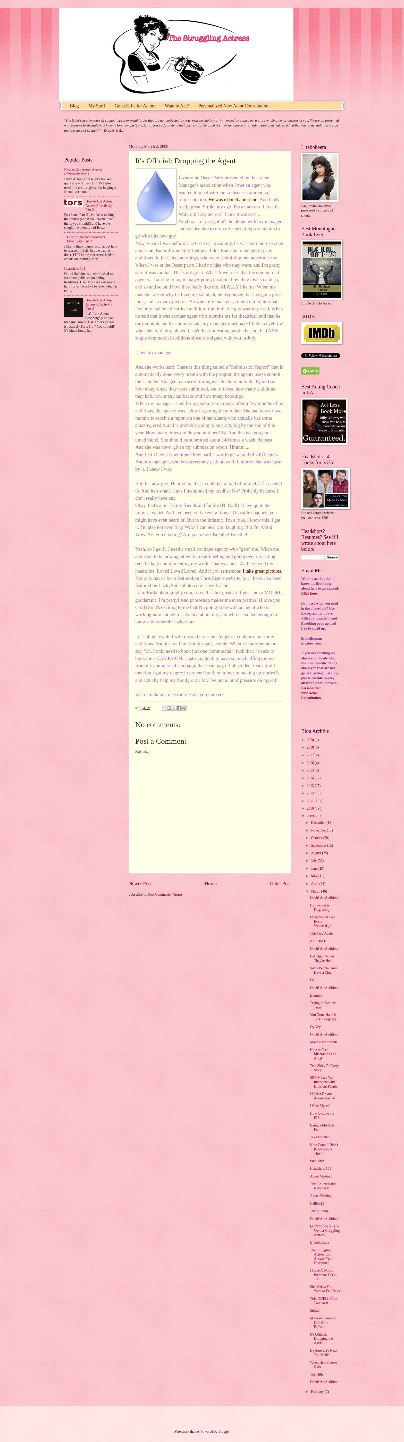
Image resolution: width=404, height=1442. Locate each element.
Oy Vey (315, 1027)
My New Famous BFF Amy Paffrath (322, 1322)
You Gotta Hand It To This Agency (323, 1017)
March (316, 891)
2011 (311, 801)
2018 (311, 747)
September (319, 845)
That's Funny (319, 1211)
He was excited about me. (233, 199)
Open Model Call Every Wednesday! (322, 921)
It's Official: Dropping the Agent (321, 1339)
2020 (311, 740)
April (315, 884)
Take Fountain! (321, 1137)
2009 (311, 816)
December (318, 823)
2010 (311, 808)
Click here (309, 594)
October (317, 838)
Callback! (317, 1204)
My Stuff (96, 105)
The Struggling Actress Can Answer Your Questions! (321, 1256)
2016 (311, 763)
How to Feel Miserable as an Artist (323, 1054)
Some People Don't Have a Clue (323, 970)
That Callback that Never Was (323, 1186)
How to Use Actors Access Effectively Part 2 (86, 239)
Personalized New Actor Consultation (233, 105)
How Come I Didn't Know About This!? (324, 1149)
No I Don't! (318, 941)
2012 (311, 793)
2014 (311, 778)
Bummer (316, 995)
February (318, 1392)
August (316, 853)
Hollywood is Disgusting (319, 907)
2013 (311, 786)
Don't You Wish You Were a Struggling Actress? (325, 1230)
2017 (311, 755)
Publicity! (317, 1161)
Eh (312, 980)
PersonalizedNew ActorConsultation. (311, 693)
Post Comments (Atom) (165, 894)
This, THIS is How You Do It (323, 1301)
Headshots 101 (74, 268)
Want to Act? (177, 105)
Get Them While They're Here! (322, 958)
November (319, 830)
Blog (74, 105)
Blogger (224, 1431)
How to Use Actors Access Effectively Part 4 (99, 304)
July (314, 861)
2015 (311, 770)
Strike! (315, 1310)
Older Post (280, 883)
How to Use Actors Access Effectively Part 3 (99, 205)
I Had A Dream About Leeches (322, 1096)
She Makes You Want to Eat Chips (325, 1289)
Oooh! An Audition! (324, 898)
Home (211, 883)
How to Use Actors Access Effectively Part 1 (83, 172)
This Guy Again (321, 933)
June (314, 868)
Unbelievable (319, 1242)
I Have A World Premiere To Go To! (323, 1275)
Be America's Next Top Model (323, 1352)
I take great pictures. (262, 571)
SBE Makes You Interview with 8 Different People (323, 1082)
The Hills (316, 1374)
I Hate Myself (320, 1106)
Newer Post (140, 883)
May (314, 876)
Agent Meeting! (321, 1176)
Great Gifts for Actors (135, 105)
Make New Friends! (324, 1042)
